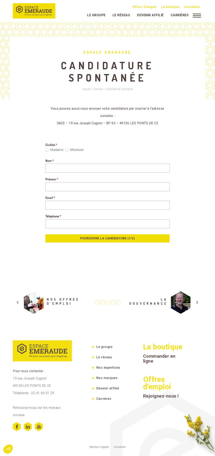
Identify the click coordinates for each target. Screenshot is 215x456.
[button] (8, 449)
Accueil (86, 89)
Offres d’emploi (145, 7)
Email (50, 198)
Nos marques (107, 430)
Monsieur (74, 150)
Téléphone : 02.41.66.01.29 (33, 446)
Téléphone (53, 216)
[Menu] (197, 15)
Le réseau (121, 15)
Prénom (51, 179)
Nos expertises (108, 420)
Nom (49, 161)
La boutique (170, 7)
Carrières (180, 15)
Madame (54, 150)
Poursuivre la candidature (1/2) (107, 238)
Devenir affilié (150, 15)
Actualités (192, 7)
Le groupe (96, 15)
